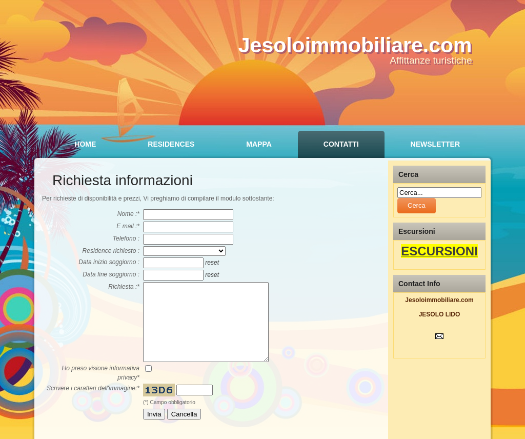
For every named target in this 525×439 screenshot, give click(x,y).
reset (212, 262)
